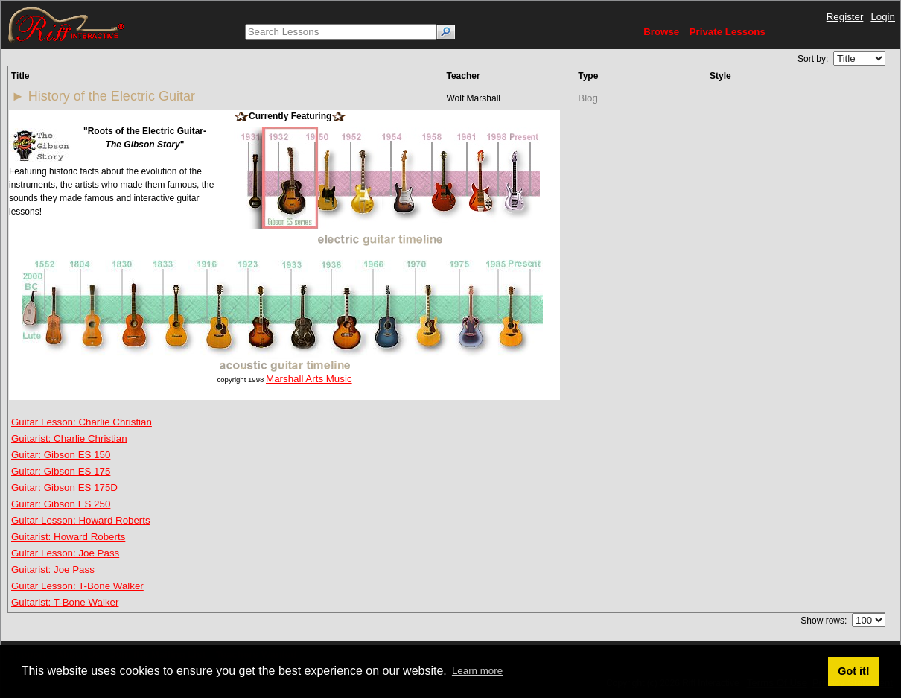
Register (845, 16)
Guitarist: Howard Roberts (68, 536)
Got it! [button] (853, 671)
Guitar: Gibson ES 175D (64, 487)
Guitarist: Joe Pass (53, 569)
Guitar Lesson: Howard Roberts (80, 520)
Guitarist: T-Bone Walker (64, 602)
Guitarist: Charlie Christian (69, 438)
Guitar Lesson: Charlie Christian (81, 422)
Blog (588, 98)
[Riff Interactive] (66, 24)
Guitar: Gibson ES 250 (60, 504)
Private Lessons (727, 31)
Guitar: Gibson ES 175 (60, 471)
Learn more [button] (477, 670)
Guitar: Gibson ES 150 (60, 454)
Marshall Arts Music (309, 378)
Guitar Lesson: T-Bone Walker (77, 585)
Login (882, 16)
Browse (661, 31)
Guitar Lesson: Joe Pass (65, 553)
